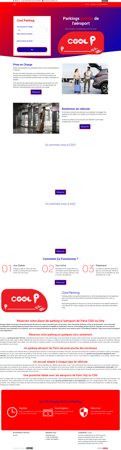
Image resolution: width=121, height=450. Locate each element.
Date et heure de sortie (25, 41)
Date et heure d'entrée (24, 34)
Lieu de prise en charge (25, 27)
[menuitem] (87, 4)
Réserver (36, 92)
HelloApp (105, 448)
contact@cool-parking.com (50, 1)
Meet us (17, 1)
